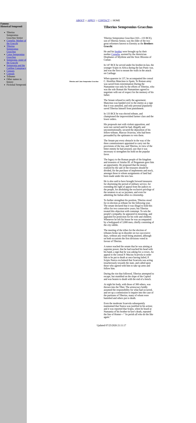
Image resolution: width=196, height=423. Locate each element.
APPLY (91, 20)
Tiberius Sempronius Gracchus (12, 49)
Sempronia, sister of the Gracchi (16, 61)
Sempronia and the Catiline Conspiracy (16, 66)
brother (118, 51)
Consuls (11, 73)
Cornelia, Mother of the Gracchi (16, 42)
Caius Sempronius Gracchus (15, 55)
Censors (11, 71)
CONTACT (103, 20)
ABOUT (80, 20)
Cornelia (115, 54)
